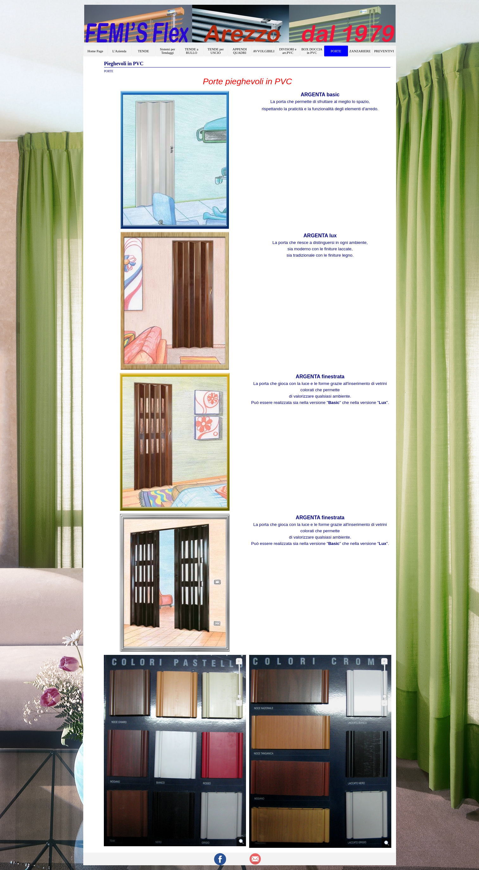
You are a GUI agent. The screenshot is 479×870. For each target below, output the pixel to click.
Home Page (95, 51)
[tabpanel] (247, 81)
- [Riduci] (238, 702)
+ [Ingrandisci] (239, 661)
